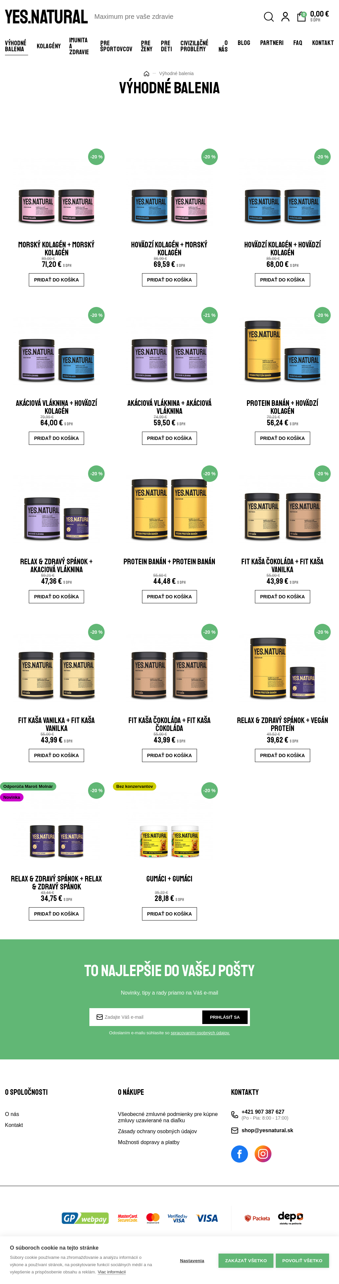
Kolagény (49, 46)
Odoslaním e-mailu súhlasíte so (169, 1044)
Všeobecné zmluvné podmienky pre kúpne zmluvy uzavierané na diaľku (168, 1129)
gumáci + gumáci (169, 889)
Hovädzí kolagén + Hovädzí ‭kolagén (282, 250)
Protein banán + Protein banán (169, 571)
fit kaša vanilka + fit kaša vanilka (56, 732)
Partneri (271, 43)
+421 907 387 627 (263, 1123)
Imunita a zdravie (79, 46)
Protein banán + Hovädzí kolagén (282, 411)
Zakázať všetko (245, 1260)
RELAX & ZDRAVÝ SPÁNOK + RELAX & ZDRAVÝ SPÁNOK (56, 893)
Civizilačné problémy (194, 46)
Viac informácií (112, 1271)
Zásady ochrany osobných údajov (157, 1143)
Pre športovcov (116, 46)
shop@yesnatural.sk (267, 1142)
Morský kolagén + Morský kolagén (56, 250)
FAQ (297, 43)
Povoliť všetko (302, 1260)
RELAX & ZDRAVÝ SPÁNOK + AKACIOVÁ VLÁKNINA (56, 571)
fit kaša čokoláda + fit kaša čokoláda (169, 732)
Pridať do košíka (56, 281)
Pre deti (166, 46)
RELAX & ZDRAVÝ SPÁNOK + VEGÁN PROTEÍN (282, 732)
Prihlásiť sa (225, 1028)
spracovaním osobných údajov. (200, 1044)
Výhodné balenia (15, 46)
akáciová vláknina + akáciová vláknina (169, 411)
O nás (223, 46)
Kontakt (323, 43)
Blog (244, 43)
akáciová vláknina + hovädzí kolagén (56, 411)
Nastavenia (191, 1260)
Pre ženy (146, 46)
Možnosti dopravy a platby (148, 1154)
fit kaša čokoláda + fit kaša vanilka (282, 571)
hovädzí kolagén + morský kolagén (169, 250)
